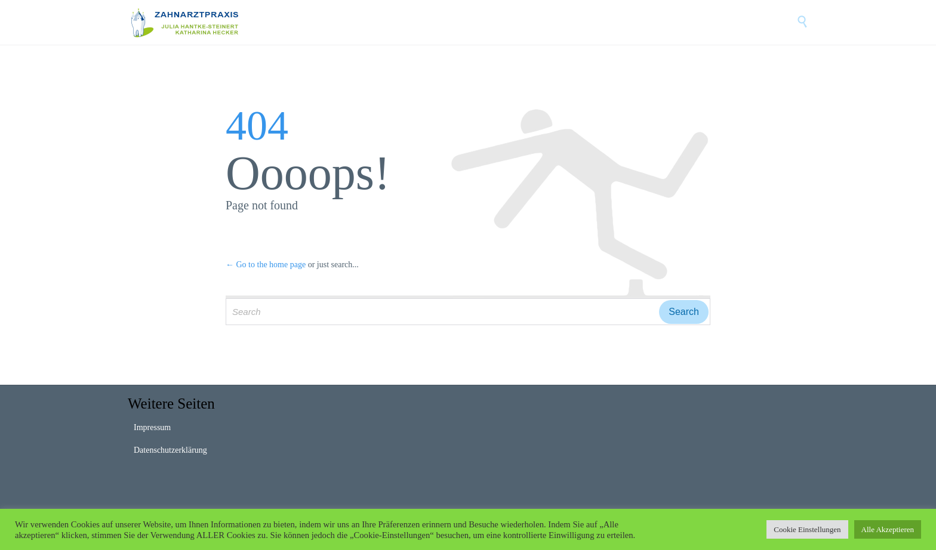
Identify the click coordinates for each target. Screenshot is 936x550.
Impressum (152, 427)
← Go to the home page (266, 264)
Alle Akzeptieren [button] (887, 529)
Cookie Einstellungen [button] (807, 529)
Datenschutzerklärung (170, 450)
